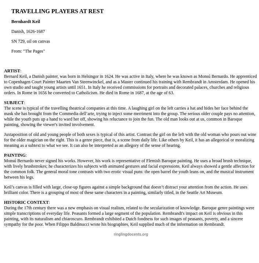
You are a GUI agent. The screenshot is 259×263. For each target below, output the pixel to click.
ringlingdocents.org (131, 234)
